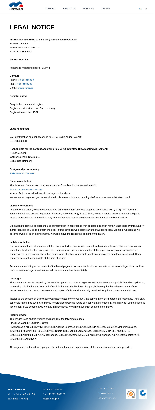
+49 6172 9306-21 (25, 83)
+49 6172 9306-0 (27, 79)
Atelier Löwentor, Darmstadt (25, 173)
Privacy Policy (107, 398)
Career (105, 8)
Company (50, 8)
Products (69, 8)
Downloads (105, 393)
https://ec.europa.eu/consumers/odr (29, 189)
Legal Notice (106, 388)
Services (88, 8)
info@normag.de (27, 87)
